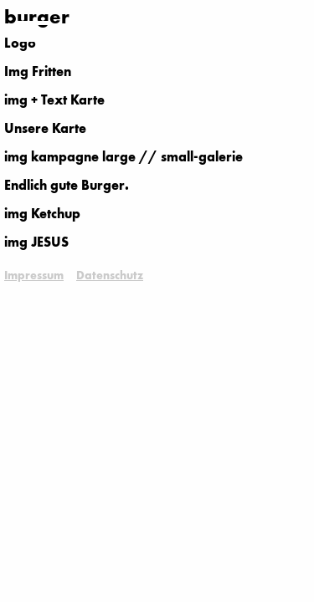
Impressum (34, 276)
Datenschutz (109, 276)
